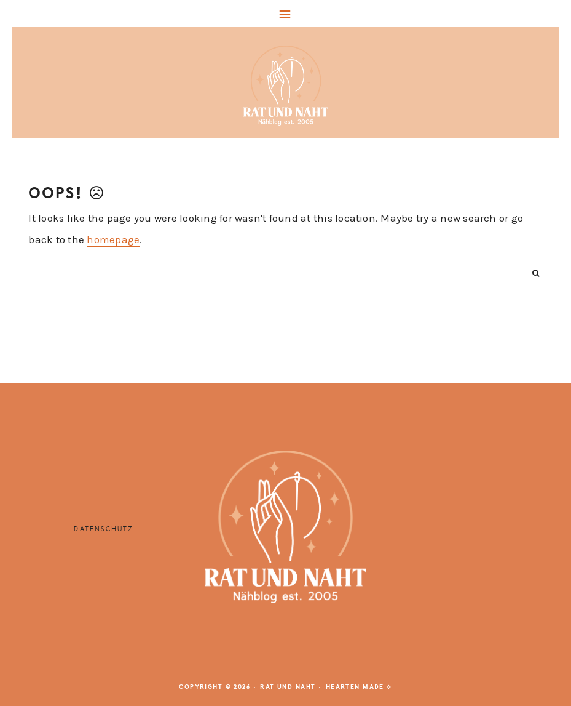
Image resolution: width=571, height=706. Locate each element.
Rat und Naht (286, 86)
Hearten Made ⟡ (359, 687)
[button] (285, 13)
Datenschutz (103, 529)
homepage (113, 239)
